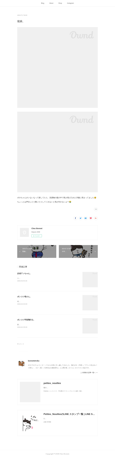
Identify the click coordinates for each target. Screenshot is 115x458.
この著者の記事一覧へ (89, 372)
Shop (60, 3)
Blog (42, 3)
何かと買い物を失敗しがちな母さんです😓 (32, 301)
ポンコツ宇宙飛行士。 (26, 320)
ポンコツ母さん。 (24, 297)
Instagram (70, 3)
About (51, 3)
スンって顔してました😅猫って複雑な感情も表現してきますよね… (40, 278)
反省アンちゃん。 (24, 273)
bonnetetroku (33, 361)
